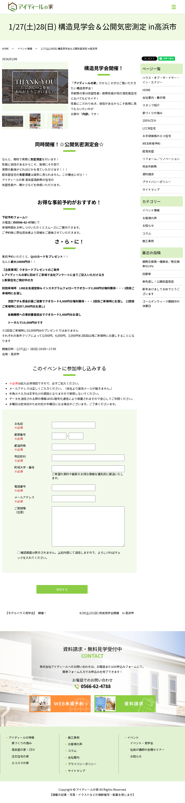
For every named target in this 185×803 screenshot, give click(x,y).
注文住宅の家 (20, 756)
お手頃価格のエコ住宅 (156, 136)
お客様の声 (149, 218)
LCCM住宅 (149, 128)
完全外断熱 (149, 166)
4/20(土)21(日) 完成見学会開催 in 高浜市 (106, 613)
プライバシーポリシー (156, 182)
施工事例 (148, 241)
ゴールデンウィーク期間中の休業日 (161, 303)
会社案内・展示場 (153, 97)
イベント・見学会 (141, 743)
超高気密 (148, 151)
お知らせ (148, 225)
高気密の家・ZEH (23, 749)
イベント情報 (24, 48)
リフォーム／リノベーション (161, 159)
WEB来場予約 (151, 143)
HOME (5, 48)
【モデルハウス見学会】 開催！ (26, 613)
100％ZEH (149, 120)
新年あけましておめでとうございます (161, 291)
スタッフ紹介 (151, 105)
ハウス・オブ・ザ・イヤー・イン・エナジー (161, 80)
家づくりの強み (152, 113)
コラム (146, 233)
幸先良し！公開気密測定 (158, 281)
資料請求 (148, 174)
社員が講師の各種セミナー (147, 749)
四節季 (146, 274)
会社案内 (73, 757)
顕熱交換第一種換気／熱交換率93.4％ (161, 264)
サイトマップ (151, 189)
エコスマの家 (20, 763)
